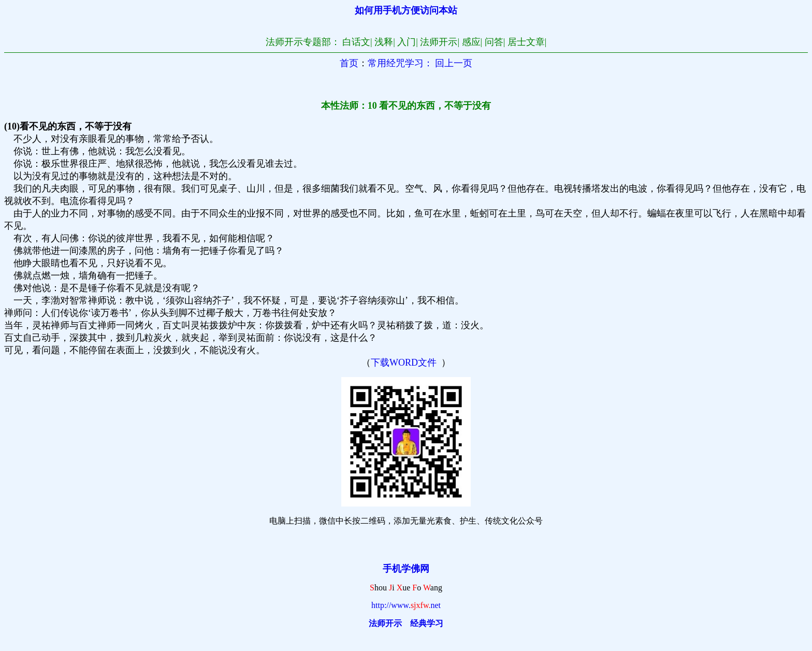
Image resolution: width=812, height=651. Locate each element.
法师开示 (385, 623)
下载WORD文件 (404, 362)
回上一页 (453, 63)
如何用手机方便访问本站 (406, 10)
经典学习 (426, 623)
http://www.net (406, 605)
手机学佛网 (406, 568)
